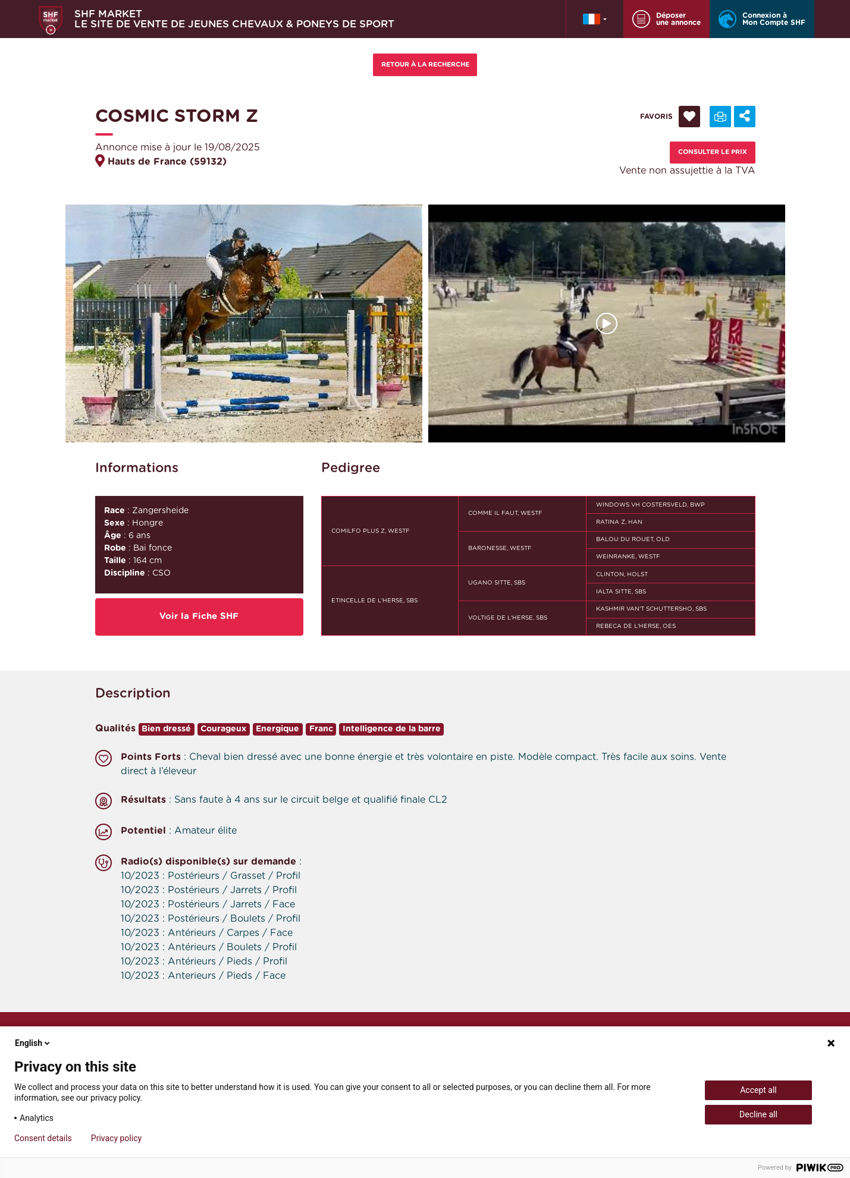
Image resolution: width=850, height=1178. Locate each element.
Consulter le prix (712, 152)
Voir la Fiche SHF (199, 616)
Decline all (758, 1114)
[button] (594, 19)
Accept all (758, 1090)
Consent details (43, 1138)
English (33, 1043)
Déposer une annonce (666, 19)
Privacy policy (116, 1138)
